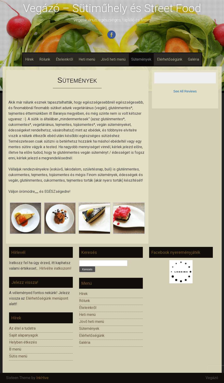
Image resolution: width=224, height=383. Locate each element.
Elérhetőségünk (169, 59)
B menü (15, 349)
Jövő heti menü (113, 59)
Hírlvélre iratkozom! (55, 268)
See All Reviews (185, 91)
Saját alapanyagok (23, 335)
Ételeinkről (64, 59)
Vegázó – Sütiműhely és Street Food (112, 8)
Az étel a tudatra (22, 328)
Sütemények (141, 59)
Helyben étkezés (23, 342)
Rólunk (44, 59)
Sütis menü (18, 356)
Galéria (193, 59)
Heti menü (87, 59)
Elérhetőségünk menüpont (47, 298)
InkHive (42, 378)
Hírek (29, 59)
